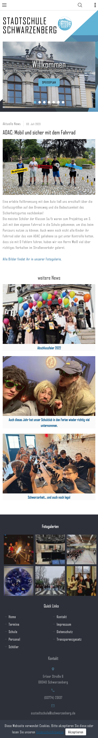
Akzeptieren (75, 732)
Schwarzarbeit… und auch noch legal (49, 497)
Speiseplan (48, 82)
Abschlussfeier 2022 (49, 348)
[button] (35, 102)
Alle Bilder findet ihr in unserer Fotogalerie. (32, 259)
